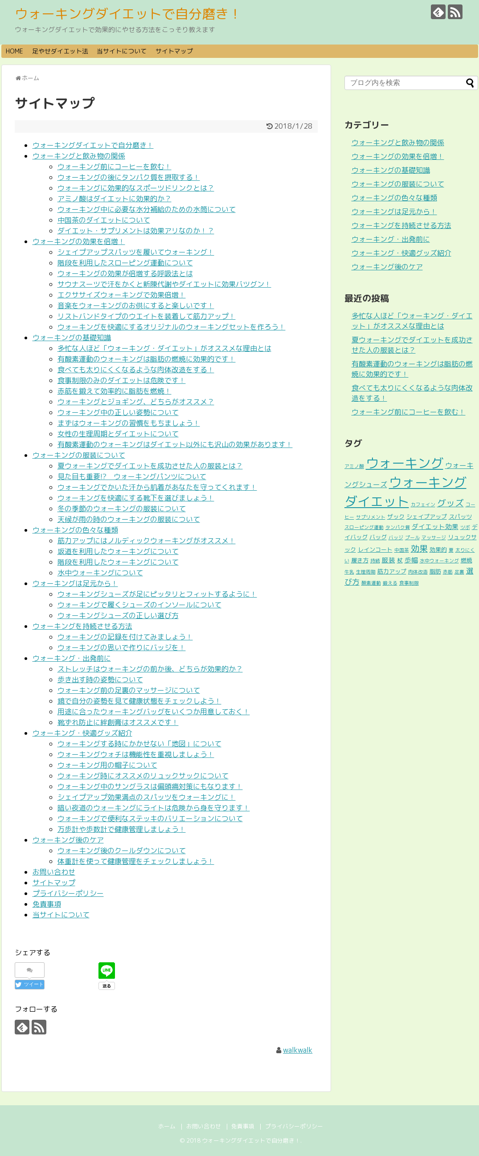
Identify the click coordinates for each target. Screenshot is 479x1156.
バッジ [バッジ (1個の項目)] (396, 537)
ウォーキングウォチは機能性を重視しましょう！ (135, 754)
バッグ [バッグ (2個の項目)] (378, 537)
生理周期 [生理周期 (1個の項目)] (366, 572)
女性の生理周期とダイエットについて (118, 434)
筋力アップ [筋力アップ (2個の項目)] (391, 571)
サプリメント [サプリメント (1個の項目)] (370, 517)
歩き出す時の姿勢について (100, 679)
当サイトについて (122, 51)
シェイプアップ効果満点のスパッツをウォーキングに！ (146, 797)
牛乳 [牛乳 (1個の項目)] (349, 572)
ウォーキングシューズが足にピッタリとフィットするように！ (157, 594)
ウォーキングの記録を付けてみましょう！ (125, 637)
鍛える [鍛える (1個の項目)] (390, 583)
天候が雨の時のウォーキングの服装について (128, 519)
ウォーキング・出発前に (72, 658)
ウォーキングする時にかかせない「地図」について (139, 744)
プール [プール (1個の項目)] (412, 537)
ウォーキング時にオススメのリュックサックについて (143, 776)
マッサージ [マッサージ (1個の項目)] (434, 537)
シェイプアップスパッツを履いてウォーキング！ (135, 252)
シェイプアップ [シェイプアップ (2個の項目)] (426, 517)
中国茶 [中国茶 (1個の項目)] (401, 550)
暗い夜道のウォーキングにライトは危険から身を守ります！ (153, 808)
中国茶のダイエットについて (103, 220)
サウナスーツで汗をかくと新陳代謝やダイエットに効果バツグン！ (164, 284)
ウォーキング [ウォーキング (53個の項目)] (404, 463)
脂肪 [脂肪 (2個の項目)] (435, 571)
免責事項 (47, 904)
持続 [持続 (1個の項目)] (375, 561)
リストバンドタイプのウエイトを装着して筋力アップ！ (146, 316)
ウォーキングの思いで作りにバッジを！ (121, 647)
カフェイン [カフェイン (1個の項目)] (423, 504)
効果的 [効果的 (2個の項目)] (438, 549)
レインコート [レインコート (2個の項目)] (375, 549)
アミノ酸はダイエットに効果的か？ (114, 199)
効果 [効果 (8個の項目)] (419, 548)
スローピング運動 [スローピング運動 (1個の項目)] (364, 527)
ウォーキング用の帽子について (107, 765)
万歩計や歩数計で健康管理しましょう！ (121, 829)
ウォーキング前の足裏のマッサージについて (128, 690)
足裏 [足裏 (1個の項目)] (459, 572)
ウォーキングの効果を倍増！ (79, 241)
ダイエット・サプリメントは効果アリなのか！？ (135, 231)
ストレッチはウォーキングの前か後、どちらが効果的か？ (150, 669)
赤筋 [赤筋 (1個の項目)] (448, 572)
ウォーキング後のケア (68, 840)
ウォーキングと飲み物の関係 (79, 156)
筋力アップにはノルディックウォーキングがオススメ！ (146, 540)
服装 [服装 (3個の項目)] (388, 560)
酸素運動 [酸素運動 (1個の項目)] (371, 583)
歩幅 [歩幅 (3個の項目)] (411, 560)
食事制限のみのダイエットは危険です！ (121, 380)
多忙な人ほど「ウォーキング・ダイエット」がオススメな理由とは (164, 348)
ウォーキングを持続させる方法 (82, 626)
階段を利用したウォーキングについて (118, 562)
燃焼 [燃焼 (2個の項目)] (466, 560)
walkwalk (297, 1050)
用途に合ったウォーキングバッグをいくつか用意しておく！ (153, 711)
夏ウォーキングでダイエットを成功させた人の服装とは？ (150, 466)
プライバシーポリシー (68, 893)
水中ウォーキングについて (100, 573)
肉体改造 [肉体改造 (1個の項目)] (418, 572)
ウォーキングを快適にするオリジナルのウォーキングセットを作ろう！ (171, 327)
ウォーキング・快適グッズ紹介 (82, 733)
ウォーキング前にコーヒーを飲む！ (114, 166)
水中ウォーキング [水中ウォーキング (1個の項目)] (439, 561)
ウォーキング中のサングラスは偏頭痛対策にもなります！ (150, 786)
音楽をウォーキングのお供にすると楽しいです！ (135, 305)
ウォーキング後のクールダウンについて (121, 850)
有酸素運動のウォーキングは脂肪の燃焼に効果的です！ (146, 359)
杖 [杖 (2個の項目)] (400, 560)
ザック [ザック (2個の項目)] (396, 517)
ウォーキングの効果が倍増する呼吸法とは (125, 273)
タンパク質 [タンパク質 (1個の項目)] (397, 527)
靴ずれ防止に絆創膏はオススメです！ (118, 722)
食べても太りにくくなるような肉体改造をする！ (135, 369)
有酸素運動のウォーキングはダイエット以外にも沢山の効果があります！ (175, 444)
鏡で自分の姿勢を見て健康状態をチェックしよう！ (139, 701)
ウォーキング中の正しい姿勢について (118, 412)
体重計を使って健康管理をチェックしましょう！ (135, 861)
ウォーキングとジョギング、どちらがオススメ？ (135, 402)
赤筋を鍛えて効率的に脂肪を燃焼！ (114, 391)
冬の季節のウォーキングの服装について (121, 508)
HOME (14, 51)
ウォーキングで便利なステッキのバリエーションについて (150, 818)
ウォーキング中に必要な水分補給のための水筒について (146, 209)
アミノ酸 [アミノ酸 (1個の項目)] (354, 466)
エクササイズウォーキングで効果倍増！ (121, 295)
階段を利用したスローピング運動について (125, 263)
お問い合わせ (54, 872)
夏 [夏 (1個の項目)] (451, 550)
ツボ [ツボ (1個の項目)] (465, 527)
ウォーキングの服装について (79, 455)
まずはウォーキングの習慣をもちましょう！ (128, 423)
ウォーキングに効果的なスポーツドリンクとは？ (135, 188)
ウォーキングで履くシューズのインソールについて (139, 605)
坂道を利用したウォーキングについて (118, 551)
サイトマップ (174, 51)
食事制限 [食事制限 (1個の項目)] (409, 583)
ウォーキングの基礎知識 (72, 337)
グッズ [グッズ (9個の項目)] (450, 503)
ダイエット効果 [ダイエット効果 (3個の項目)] (435, 526)
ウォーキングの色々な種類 (75, 530)
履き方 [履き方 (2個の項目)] (359, 560)
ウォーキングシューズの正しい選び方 (118, 615)
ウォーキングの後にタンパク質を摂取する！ (128, 177)
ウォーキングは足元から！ (75, 583)
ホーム (167, 1126)
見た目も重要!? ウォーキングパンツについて (131, 476)
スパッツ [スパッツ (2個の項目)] (460, 517)
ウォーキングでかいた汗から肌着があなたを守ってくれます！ (157, 487)
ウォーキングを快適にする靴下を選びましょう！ (135, 498)
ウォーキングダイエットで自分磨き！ (128, 13)
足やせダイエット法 (60, 51)
